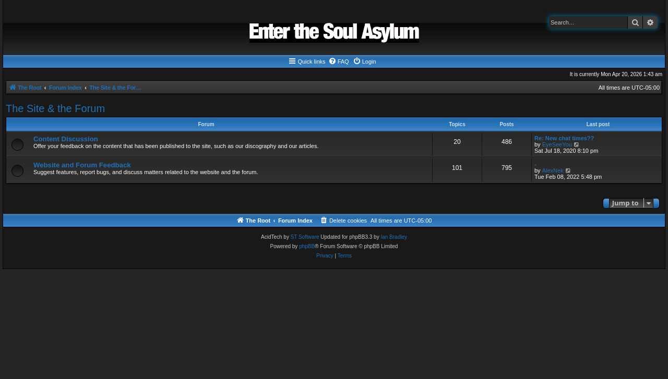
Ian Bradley (393, 237)
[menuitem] (338, 61)
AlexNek (553, 170)
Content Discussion (65, 139)
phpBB (307, 246)
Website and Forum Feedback (82, 165)
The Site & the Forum (55, 108)
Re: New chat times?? (564, 138)
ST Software (305, 237)
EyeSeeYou (557, 144)
